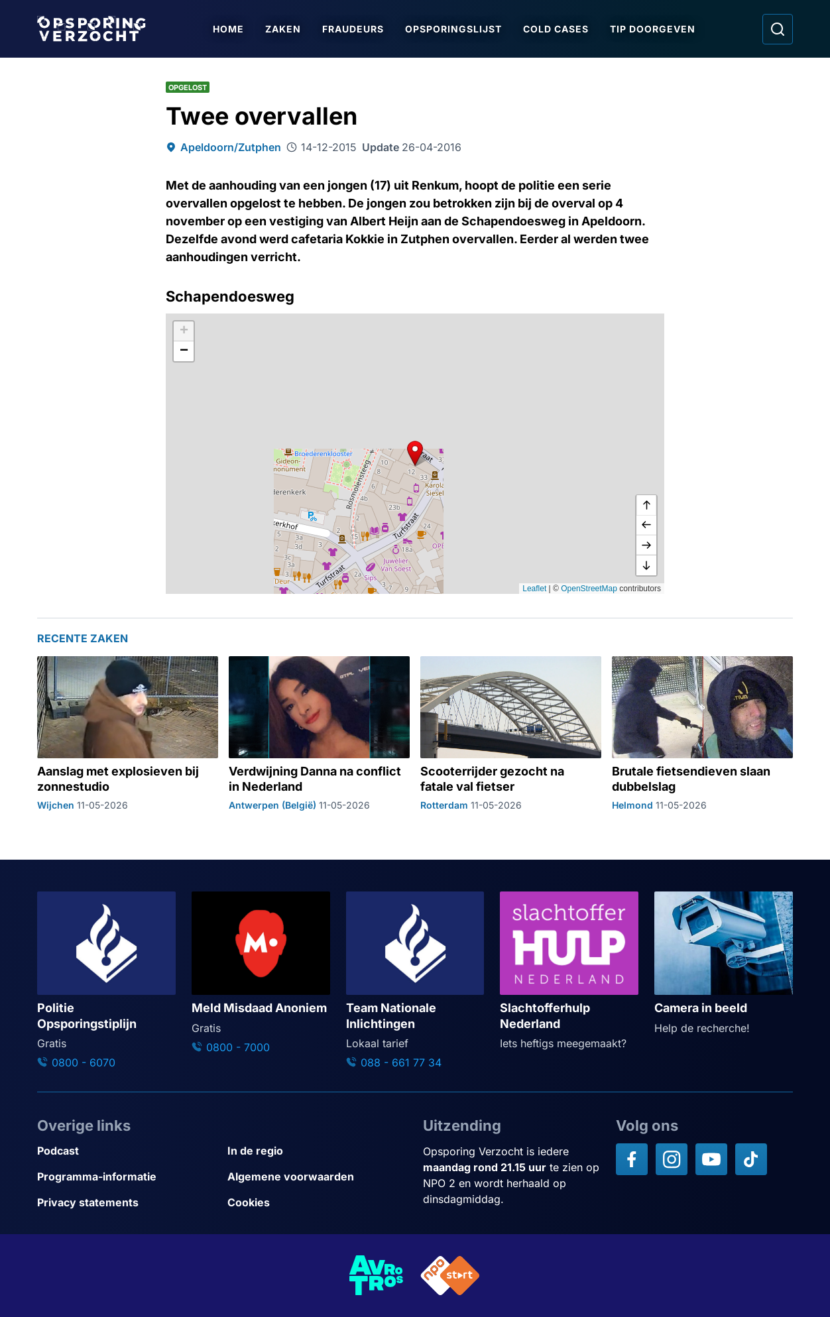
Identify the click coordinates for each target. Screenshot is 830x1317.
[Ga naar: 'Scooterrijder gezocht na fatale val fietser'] (510, 733)
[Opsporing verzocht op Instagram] (671, 1159)
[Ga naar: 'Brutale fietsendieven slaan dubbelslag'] (702, 733)
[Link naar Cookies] (317, 1202)
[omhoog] (646, 506)
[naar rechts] (646, 545)
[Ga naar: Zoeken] (777, 29)
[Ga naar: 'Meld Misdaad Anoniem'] (261, 973)
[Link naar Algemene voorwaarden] (317, 1176)
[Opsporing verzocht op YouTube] (711, 1159)
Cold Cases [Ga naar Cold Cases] (556, 28)
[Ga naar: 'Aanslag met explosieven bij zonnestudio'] (127, 733)
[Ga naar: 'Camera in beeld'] (723, 963)
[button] (415, 453)
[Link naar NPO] (450, 1275)
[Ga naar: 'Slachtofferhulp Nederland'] (569, 971)
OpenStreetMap (589, 588)
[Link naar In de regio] (317, 1151)
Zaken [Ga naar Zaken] (283, 28)
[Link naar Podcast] (127, 1151)
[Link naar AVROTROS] (376, 1275)
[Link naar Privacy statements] (127, 1202)
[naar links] (646, 526)
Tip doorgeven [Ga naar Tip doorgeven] (652, 28)
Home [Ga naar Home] (228, 28)
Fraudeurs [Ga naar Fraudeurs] (353, 28)
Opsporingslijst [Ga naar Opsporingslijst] (453, 28)
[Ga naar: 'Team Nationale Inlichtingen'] (415, 980)
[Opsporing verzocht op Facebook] (632, 1159)
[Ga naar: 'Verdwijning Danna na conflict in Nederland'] (319, 733)
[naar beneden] (646, 565)
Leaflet (534, 588)
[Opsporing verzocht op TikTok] (751, 1159)
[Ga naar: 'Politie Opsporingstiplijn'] (106, 980)
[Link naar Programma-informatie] (127, 1176)
